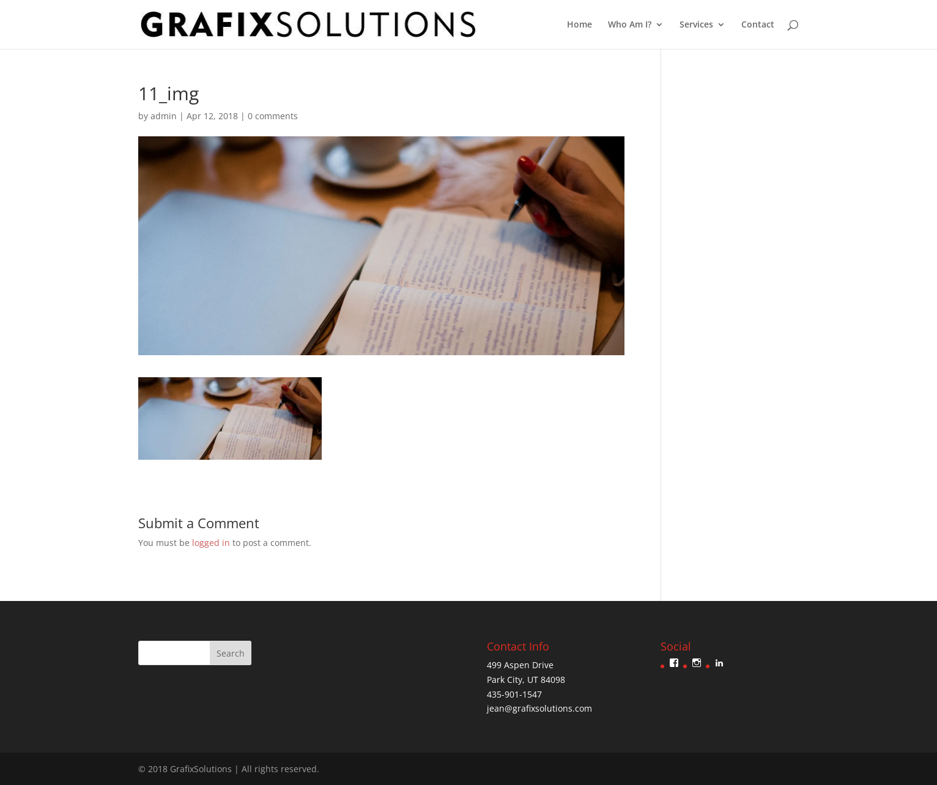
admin (163, 116)
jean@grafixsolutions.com (539, 708)
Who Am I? (629, 25)
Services (696, 25)
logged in (211, 542)
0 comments (273, 116)
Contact (757, 25)
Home (579, 25)
